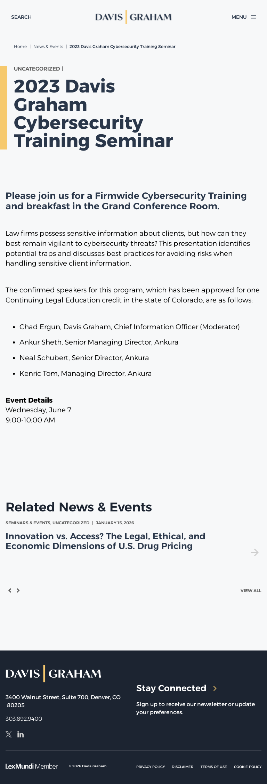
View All (251, 590)
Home (20, 46)
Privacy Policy (150, 767)
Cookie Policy (247, 767)
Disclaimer (182, 767)
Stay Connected (176, 688)
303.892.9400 (24, 719)
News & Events (48, 46)
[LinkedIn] (20, 735)
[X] (9, 735)
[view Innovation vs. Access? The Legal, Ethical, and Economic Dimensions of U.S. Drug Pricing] (133, 538)
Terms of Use (214, 767)
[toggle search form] (21, 17)
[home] (133, 17)
